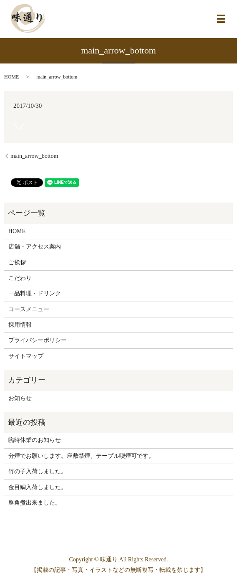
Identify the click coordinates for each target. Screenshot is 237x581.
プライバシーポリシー (37, 340)
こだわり (20, 278)
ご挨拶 (17, 262)
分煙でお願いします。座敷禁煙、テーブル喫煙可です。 (81, 456)
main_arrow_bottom (34, 156)
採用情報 (20, 325)
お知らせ (20, 398)
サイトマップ (25, 356)
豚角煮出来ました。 (34, 503)
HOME (11, 77)
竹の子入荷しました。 (37, 471)
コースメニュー (28, 309)
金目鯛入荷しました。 (37, 487)
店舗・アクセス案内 (34, 247)
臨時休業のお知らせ (34, 440)
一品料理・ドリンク (34, 293)
